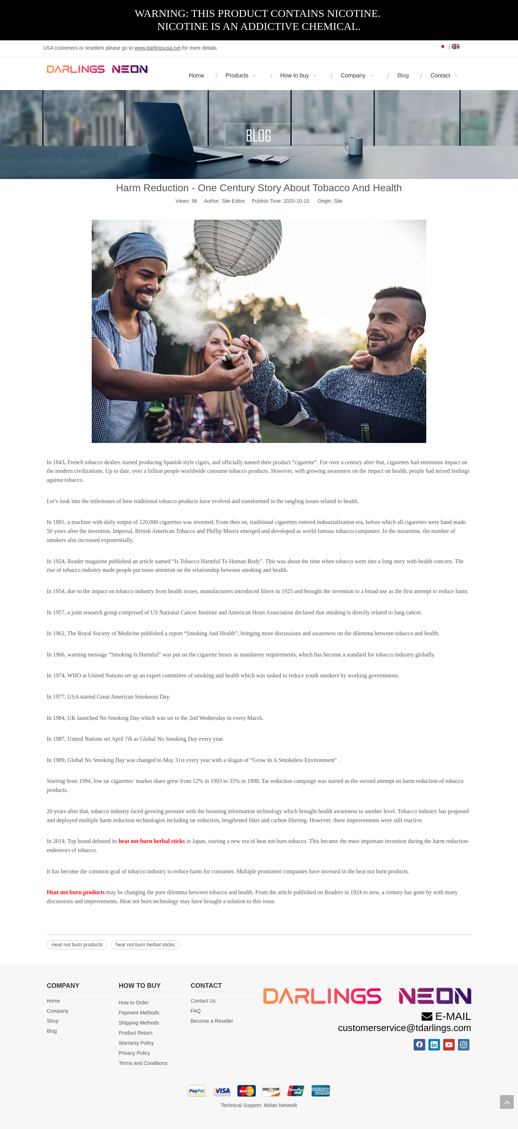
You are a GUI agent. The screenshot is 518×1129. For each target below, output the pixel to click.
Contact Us (203, 1001)
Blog (52, 1031)
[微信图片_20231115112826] (367, 996)
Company (57, 1011)
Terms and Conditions (143, 1063)
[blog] (259, 134)
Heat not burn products (77, 944)
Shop (53, 1021)
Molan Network (280, 1105)
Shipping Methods (139, 1023)
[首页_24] (259, 1091)
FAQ (196, 1011)
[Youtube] (449, 1044)
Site (338, 201)
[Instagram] (463, 1044)
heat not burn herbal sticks (144, 944)
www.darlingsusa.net (158, 48)
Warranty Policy (136, 1043)
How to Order (134, 1002)
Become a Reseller (212, 1021)
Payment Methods (139, 1013)
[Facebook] (419, 1044)
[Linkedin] (434, 1044)
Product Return (136, 1033)
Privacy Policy (134, 1053)
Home (53, 1001)
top (507, 1102)
